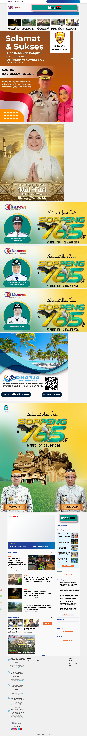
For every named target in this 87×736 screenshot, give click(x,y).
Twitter (19, 729)
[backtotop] (43, 656)
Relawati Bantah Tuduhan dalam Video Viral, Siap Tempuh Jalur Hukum (72, 28)
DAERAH (60, 571)
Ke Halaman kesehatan (68, 631)
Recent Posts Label (16, 721)
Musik (38, 660)
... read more (20, 680)
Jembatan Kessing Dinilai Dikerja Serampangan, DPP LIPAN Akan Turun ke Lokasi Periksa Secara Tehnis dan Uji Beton (57, 28)
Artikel (28, 660)
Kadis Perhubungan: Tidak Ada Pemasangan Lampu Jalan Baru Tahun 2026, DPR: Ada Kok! (14, 28)
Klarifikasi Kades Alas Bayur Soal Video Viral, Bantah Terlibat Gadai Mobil (64, 535)
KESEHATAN (61, 628)
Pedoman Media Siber (73, 663)
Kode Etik (71, 662)
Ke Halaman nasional (68, 622)
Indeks (11, 13)
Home (10, 1)
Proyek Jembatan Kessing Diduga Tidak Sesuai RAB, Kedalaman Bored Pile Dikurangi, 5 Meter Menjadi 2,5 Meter (43, 28)
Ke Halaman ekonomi (68, 640)
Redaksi (70, 660)
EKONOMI (60, 637)
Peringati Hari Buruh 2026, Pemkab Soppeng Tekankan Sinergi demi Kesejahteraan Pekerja (19, 545)
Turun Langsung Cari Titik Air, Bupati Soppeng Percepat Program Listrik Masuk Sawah (64, 560)
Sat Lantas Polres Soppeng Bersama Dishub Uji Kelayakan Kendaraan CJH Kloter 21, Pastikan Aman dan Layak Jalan (64, 541)
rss (69, 667)
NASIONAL (60, 619)
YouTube (22, 729)
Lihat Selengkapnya (68, 565)
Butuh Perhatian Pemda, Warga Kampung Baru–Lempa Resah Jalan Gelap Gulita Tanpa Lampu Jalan (28, 28)
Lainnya (47, 623)
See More (53, 552)
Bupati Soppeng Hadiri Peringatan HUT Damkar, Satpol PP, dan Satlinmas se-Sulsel (64, 553)
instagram (71, 665)
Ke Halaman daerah (68, 574)
